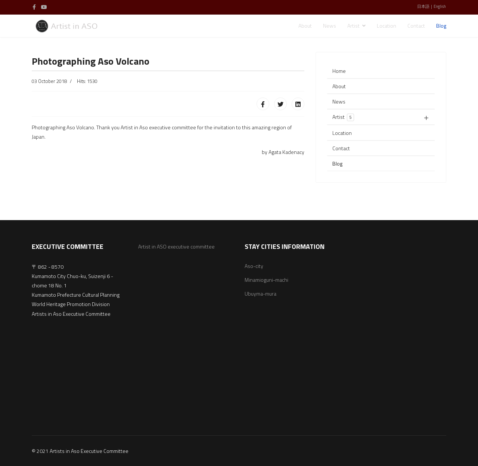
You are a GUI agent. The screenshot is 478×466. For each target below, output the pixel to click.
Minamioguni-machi (266, 280)
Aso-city (254, 266)
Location (386, 26)
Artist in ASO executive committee (176, 246)
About (305, 26)
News (329, 26)
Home (339, 71)
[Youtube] (44, 7)
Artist (353, 26)
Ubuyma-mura (260, 293)
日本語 (423, 6)
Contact (416, 26)
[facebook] (34, 7)
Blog (441, 26)
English (440, 6)
